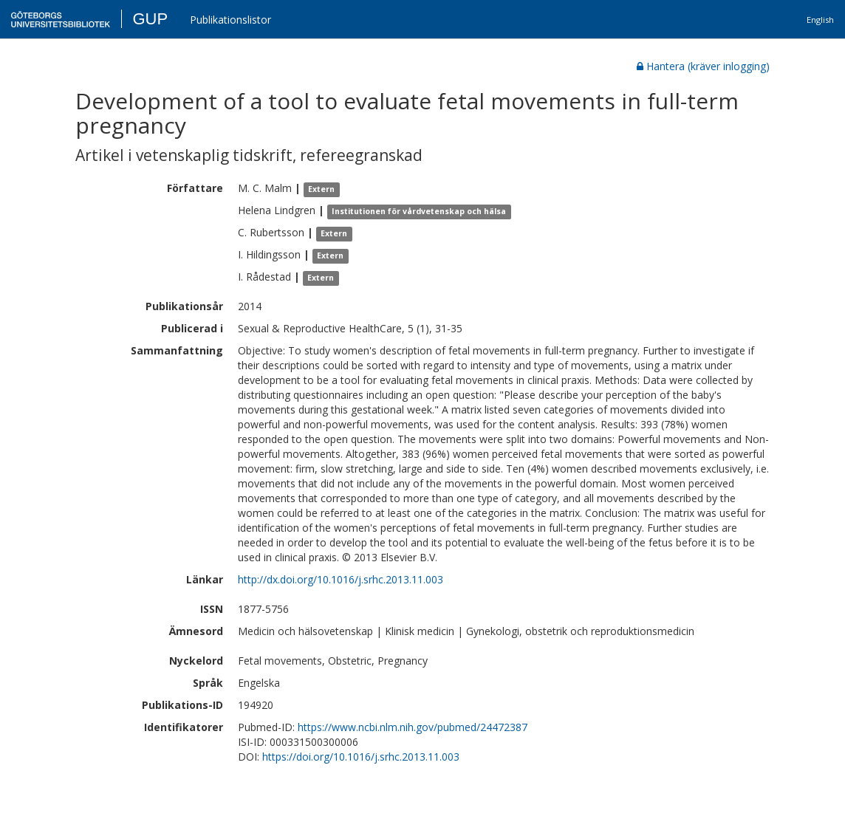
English (820, 19)
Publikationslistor (230, 20)
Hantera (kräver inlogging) (703, 66)
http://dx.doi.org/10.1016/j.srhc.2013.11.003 (340, 579)
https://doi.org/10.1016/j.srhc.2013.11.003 (360, 757)
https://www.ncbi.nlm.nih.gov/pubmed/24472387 (412, 727)
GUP (150, 19)
